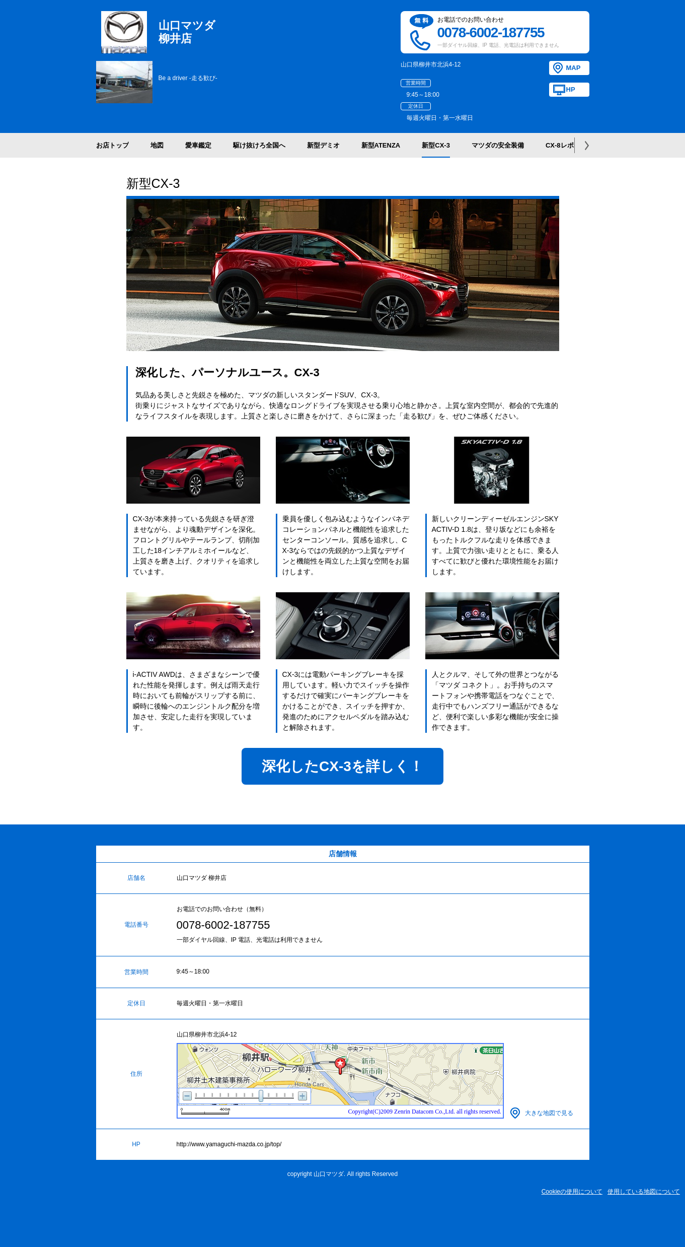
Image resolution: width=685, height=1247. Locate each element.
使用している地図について (643, 1191)
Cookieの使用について (572, 1191)
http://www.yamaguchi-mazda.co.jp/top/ (229, 1144)
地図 (157, 145)
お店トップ (112, 145)
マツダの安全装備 (498, 145)
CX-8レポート (566, 145)
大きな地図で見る (549, 1113)
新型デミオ (323, 145)
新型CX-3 (436, 145)
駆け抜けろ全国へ (259, 145)
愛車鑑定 (198, 145)
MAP (573, 68)
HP (570, 89)
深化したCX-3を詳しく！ (342, 766)
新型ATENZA (381, 145)
